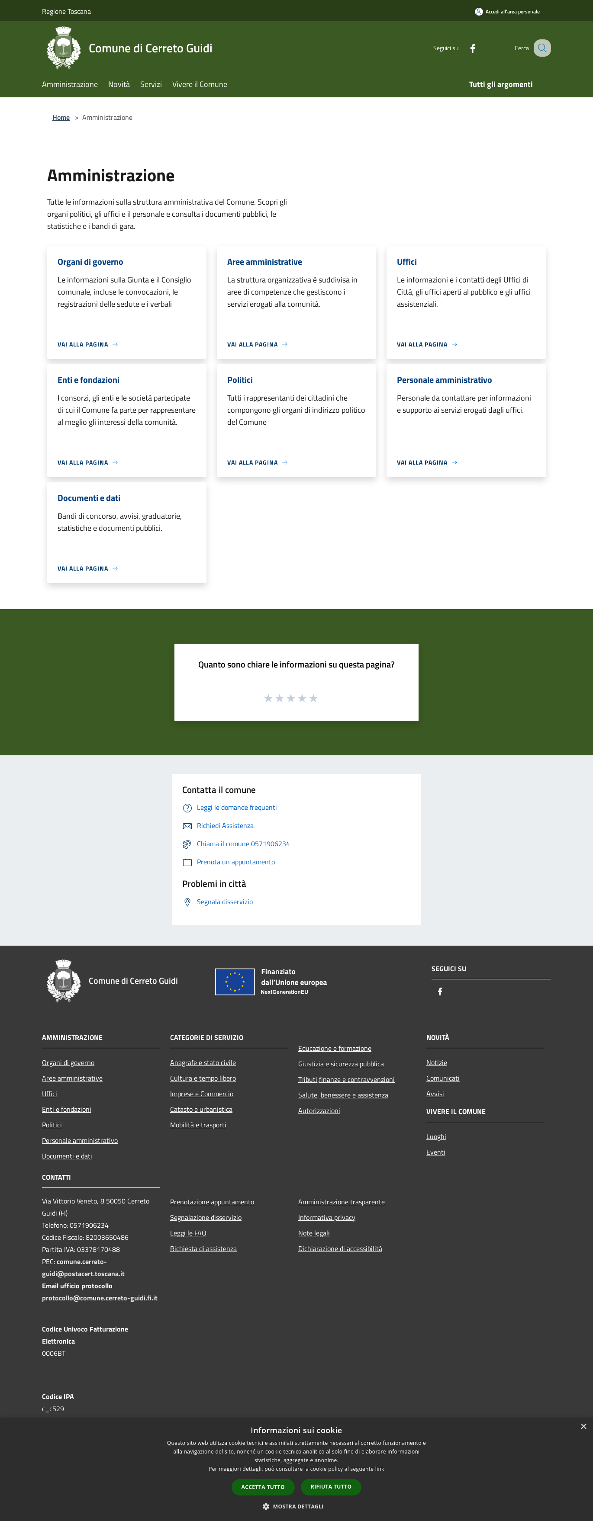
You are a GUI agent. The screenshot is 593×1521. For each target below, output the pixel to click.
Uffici (49, 1093)
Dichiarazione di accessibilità (340, 1248)
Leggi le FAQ (188, 1233)
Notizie (436, 1062)
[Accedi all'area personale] (507, 11)
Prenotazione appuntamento (212, 1202)
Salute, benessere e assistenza (343, 1095)
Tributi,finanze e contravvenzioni (346, 1079)
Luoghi (436, 1136)
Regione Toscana (66, 11)
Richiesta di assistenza (203, 1248)
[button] (296, 1506)
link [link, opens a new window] (379, 1469)
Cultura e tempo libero (203, 1078)
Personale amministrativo (80, 1140)
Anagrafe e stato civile (203, 1062)
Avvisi (435, 1093)
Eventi (435, 1152)
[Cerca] (540, 48)
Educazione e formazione (334, 1048)
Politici (52, 1125)
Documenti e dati (67, 1156)
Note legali (314, 1233)
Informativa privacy (326, 1217)
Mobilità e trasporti (198, 1125)
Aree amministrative (72, 1078)
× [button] (583, 1427)
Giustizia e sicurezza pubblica (341, 1064)
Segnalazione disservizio (206, 1217)
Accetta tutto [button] (263, 1487)
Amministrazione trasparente (341, 1202)
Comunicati (443, 1078)
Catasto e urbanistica (201, 1109)
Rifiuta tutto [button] (331, 1486)
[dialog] (296, 1469)
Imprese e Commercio (201, 1093)
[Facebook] (463, 48)
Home (61, 117)
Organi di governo (68, 1062)
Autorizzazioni (319, 1110)
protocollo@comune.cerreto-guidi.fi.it (100, 1298)
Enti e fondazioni (66, 1109)
